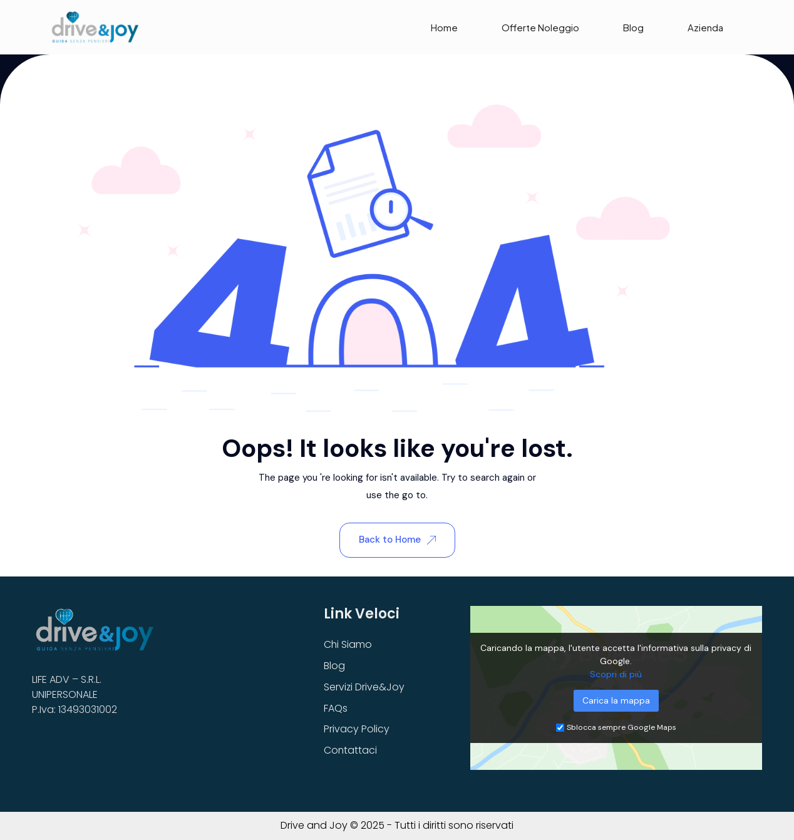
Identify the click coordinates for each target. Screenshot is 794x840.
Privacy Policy (356, 729)
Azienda (705, 27)
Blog (633, 27)
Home (444, 27)
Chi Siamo (348, 644)
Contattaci (351, 751)
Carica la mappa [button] (616, 700)
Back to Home (397, 539)
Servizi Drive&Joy (364, 687)
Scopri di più (616, 674)
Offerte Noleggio (540, 27)
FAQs (336, 708)
